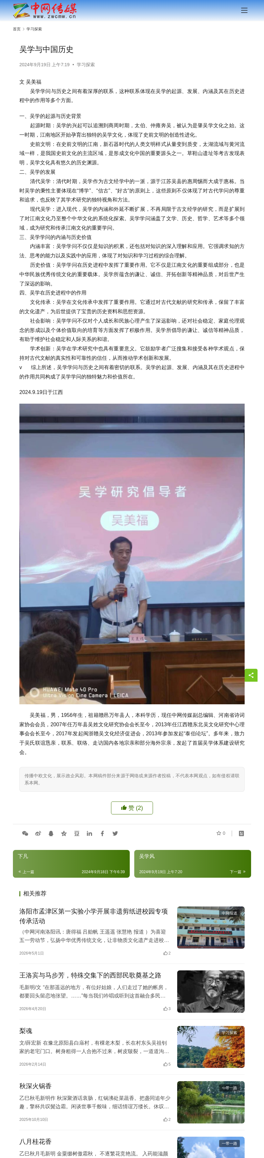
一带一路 (229, 977)
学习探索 (86, 64)
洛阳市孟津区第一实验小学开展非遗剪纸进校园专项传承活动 (93, 916)
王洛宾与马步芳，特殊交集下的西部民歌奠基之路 (90, 975)
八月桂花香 (35, 1141)
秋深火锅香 (35, 1086)
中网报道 (229, 913)
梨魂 (25, 1030)
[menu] (244, 10)
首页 (17, 29)
